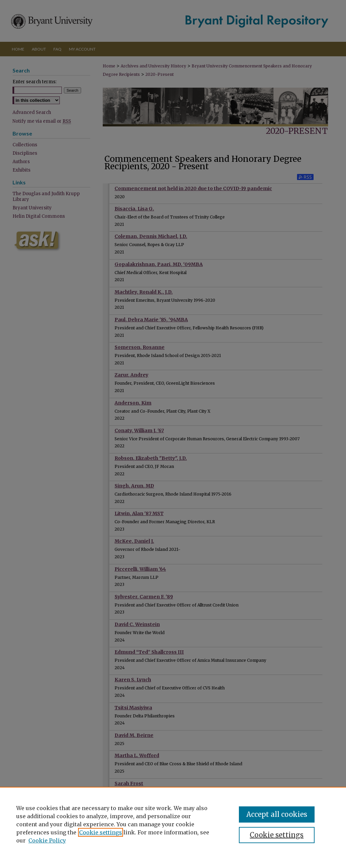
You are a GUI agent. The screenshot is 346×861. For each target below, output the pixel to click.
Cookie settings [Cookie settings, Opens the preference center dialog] (276, 835)
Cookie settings (100, 832)
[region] (173, 824)
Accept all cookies (276, 814)
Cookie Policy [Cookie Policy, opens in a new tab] (47, 840)
